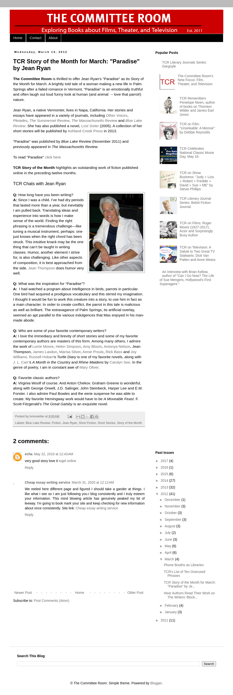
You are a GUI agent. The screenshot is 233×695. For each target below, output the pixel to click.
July (168, 533)
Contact (35, 38)
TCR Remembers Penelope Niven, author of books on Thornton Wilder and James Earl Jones (197, 106)
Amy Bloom (92, 346)
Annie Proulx (93, 352)
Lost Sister (90, 126)
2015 (165, 474)
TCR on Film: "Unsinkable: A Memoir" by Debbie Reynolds (197, 128)
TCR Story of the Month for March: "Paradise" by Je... (190, 584)
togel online (67, 461)
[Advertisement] (170, 369)
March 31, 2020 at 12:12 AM (93, 482)
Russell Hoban (41, 357)
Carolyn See (120, 362)
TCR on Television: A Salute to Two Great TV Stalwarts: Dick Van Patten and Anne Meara (197, 253)
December (173, 500)
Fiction (56, 423)
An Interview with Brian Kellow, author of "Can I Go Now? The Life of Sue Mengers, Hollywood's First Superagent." (187, 278)
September (173, 519)
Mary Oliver (88, 367)
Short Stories (106, 423)
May (168, 546)
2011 (165, 620)
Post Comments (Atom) (51, 601)
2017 (165, 461)
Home (17, 38)
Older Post (135, 593)
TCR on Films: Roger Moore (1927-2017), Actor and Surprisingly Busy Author (196, 229)
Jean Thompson (41, 268)
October (171, 513)
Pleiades (20, 120)
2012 (165, 494)
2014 (165, 480)
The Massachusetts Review (94, 120)
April (168, 552)
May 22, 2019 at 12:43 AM (53, 454)
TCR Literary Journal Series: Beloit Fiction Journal (195, 203)
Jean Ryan (69, 423)
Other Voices (116, 115)
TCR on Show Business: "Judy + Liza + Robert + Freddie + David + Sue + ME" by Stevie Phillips (197, 181)
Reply (29, 468)
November (173, 506)
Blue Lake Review (38, 423)
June (169, 539)
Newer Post (23, 593)
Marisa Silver (70, 352)
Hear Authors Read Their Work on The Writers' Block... (189, 595)
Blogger (156, 683)
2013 (165, 487)
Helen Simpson (68, 346)
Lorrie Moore (43, 346)
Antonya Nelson (117, 346)
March (170, 559)
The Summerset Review (49, 120)
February (172, 605)
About (53, 38)
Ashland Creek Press (85, 131)
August (170, 526)
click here (53, 157)
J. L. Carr (21, 362)
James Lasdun (45, 352)
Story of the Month (129, 423)
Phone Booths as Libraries (184, 565)
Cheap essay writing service (47, 482)
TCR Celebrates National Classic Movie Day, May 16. (197, 153)
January (171, 612)
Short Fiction (87, 423)
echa (29, 454)
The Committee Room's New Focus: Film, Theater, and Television (195, 80)
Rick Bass (114, 352)
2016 (165, 467)
